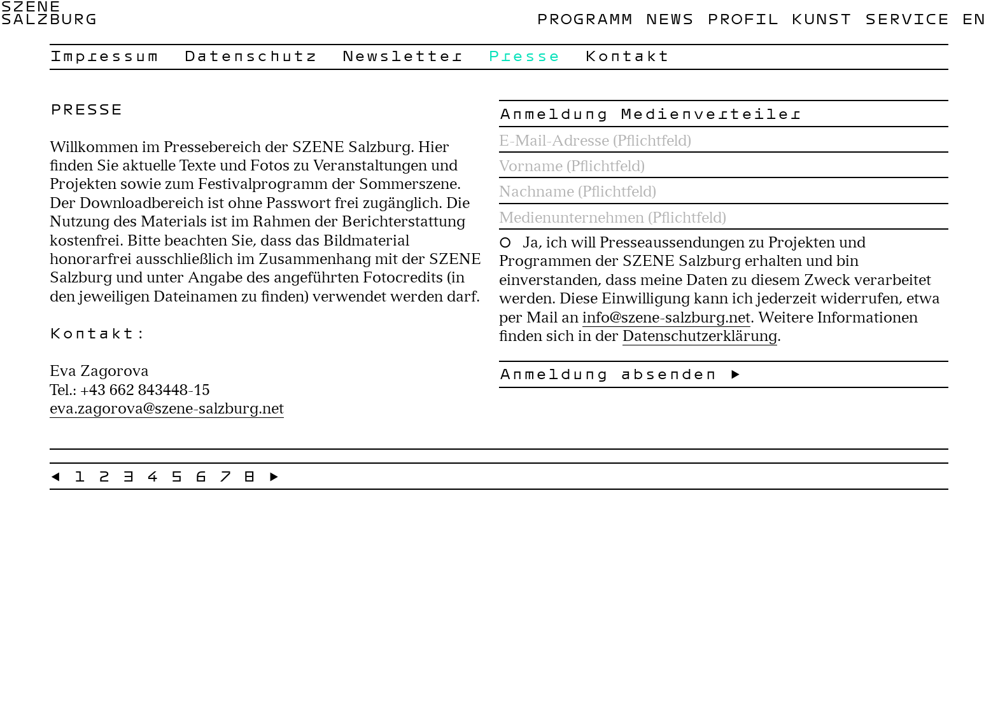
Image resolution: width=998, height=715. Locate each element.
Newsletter (402, 55)
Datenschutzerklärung (699, 335)
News (669, 18)
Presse (524, 55)
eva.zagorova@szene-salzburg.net (167, 408)
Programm (584, 18)
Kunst (821, 18)
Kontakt (627, 55)
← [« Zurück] (56, 476)
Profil (742, 18)
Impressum (104, 55)
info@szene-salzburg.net (666, 317)
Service (906, 18)
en (973, 18)
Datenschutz (250, 55)
